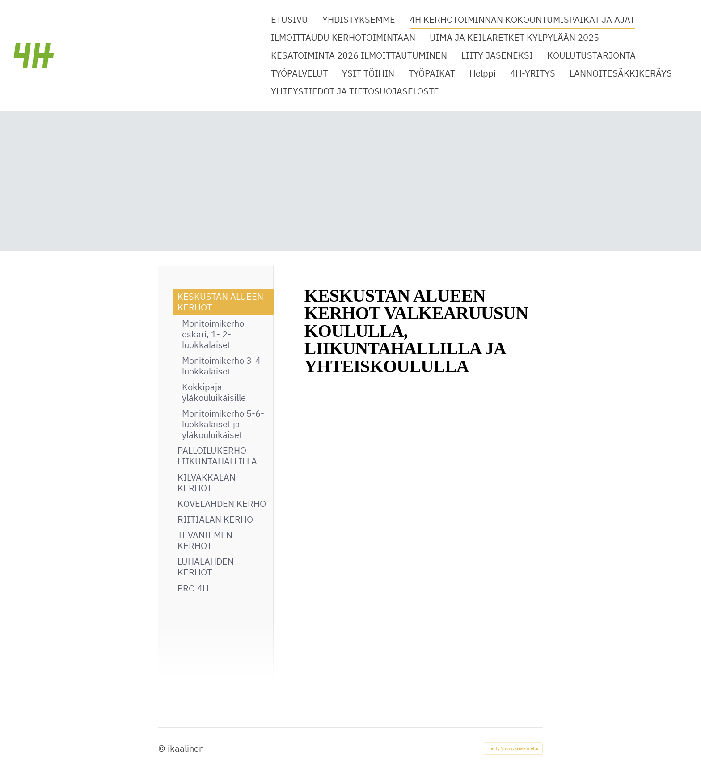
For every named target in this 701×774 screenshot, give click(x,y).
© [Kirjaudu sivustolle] (163, 748)
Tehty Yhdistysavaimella (513, 748)
